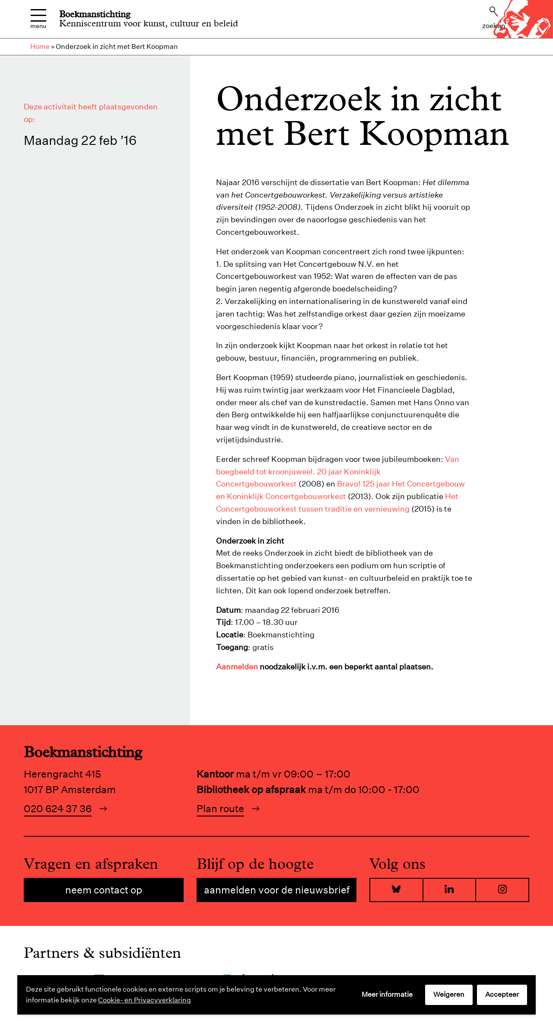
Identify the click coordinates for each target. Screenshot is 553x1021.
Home (40, 46)
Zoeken (493, 18)
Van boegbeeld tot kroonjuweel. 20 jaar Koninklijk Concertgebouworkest (337, 471)
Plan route (220, 808)
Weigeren (448, 994)
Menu (38, 19)
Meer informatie (387, 994)
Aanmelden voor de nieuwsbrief (277, 890)
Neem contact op (103, 890)
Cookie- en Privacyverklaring (144, 1000)
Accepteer (502, 994)
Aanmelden (237, 666)
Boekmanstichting (94, 14)
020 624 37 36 (58, 808)
